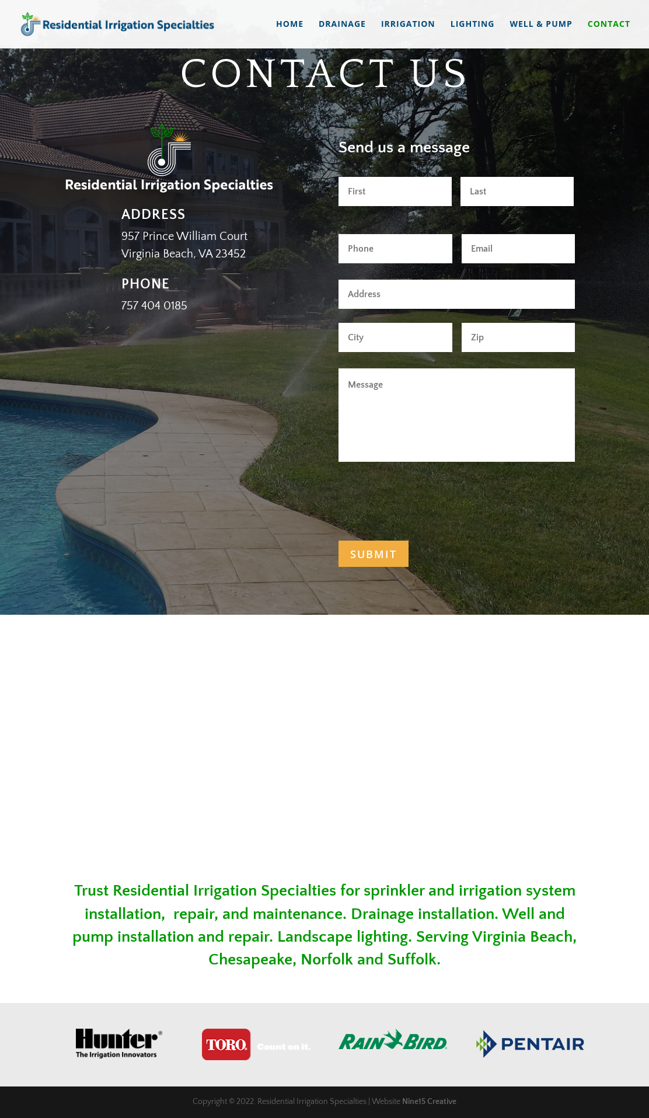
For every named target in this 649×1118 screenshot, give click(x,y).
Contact (609, 25)
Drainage (342, 25)
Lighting (473, 25)
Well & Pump (541, 25)
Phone (145, 284)
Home (289, 25)
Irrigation (408, 25)
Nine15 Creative (429, 1101)
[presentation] (427, 499)
